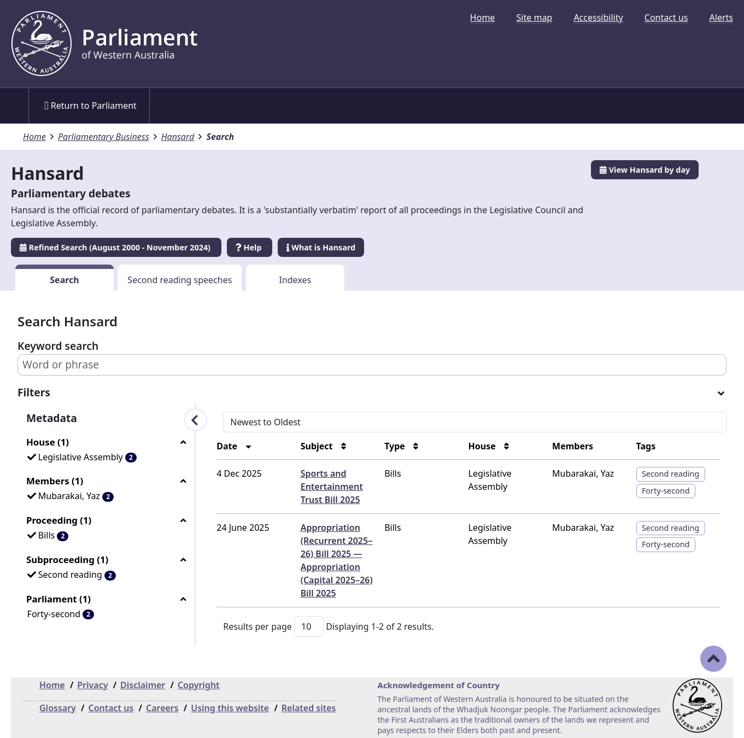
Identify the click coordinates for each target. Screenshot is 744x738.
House (483, 446)
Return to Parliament (90, 105)
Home (482, 17)
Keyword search (57, 345)
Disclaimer (142, 685)
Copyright (199, 685)
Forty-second (666, 490)
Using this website (230, 708)
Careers (162, 708)
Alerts (721, 17)
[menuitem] (482, 17)
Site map (535, 17)
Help (249, 247)
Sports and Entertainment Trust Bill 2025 (332, 486)
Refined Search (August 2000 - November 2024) (116, 247)
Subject (318, 446)
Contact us (666, 17)
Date (227, 446)
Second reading (670, 473)
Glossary (57, 708)
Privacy (92, 685)
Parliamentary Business (103, 137)
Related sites (309, 708)
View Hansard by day (645, 170)
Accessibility (598, 17)
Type (395, 446)
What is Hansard (320, 247)
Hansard (178, 137)
